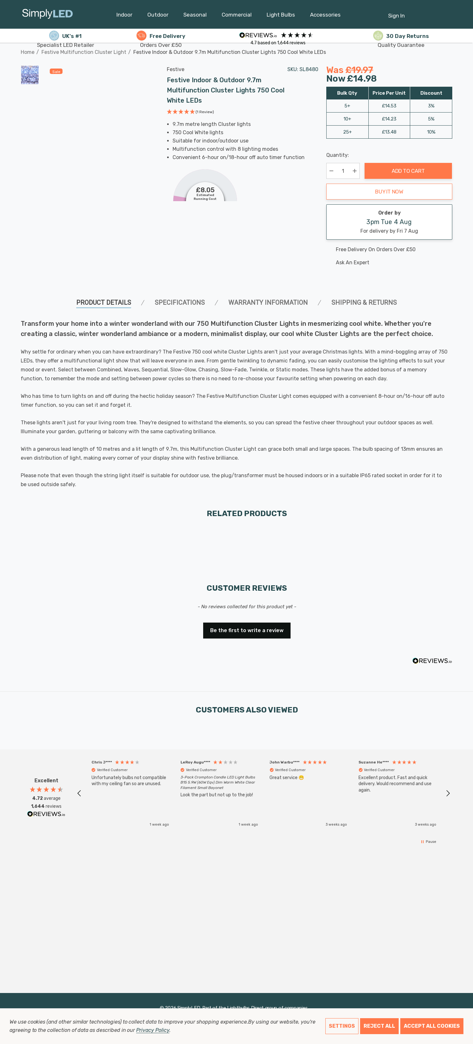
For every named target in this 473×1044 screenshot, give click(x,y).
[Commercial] (237, 16)
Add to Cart (408, 171)
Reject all (379, 1026)
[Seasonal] (195, 16)
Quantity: (337, 155)
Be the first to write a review (247, 630)
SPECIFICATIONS (180, 302)
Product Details (103, 302)
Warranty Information (268, 302)
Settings (342, 1026)
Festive (175, 69)
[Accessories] (325, 16)
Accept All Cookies (432, 1026)
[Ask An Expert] (389, 262)
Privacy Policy (152, 1030)
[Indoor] (124, 16)
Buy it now (389, 191)
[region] (263, 793)
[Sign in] (396, 12)
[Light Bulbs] (281, 16)
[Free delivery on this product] (389, 249)
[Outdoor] (157, 16)
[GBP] (447, 14)
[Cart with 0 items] (432, 12)
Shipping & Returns (364, 302)
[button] (190, 112)
